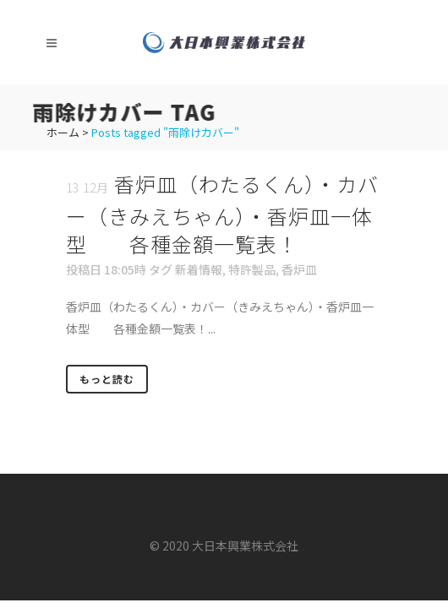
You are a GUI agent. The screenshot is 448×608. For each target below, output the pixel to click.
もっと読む (106, 379)
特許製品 (252, 269)
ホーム (62, 132)
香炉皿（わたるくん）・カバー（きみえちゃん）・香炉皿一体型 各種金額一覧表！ (222, 213)
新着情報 (198, 269)
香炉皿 (299, 269)
